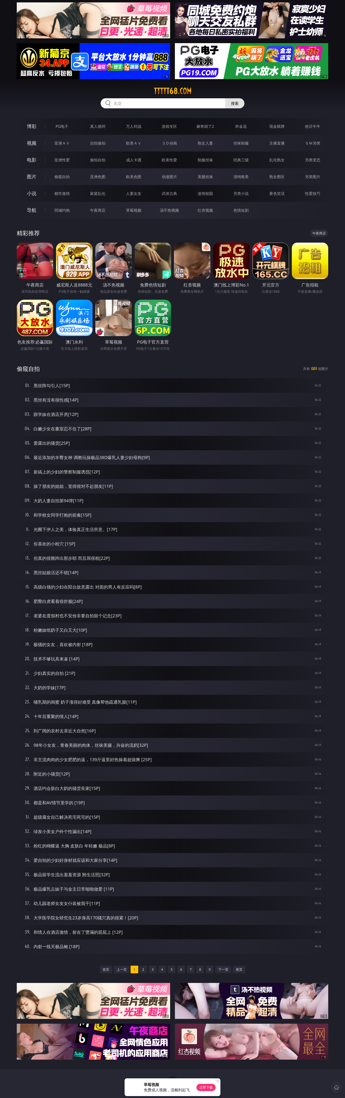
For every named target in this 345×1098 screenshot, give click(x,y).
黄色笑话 (277, 193)
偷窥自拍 (62, 176)
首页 (106, 969)
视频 (31, 143)
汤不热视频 (169, 210)
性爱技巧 (312, 193)
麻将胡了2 (205, 126)
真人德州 (97, 126)
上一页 (122, 969)
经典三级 (241, 160)
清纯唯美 (241, 176)
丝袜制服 (241, 143)
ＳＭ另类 (312, 143)
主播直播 (277, 143)
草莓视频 (133, 210)
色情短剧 (241, 210)
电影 (31, 160)
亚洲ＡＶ (62, 143)
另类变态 (312, 160)
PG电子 (62, 126)
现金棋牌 (277, 126)
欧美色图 (133, 176)
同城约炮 (62, 210)
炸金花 (241, 126)
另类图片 (312, 176)
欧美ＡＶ (133, 143)
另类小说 (241, 193)
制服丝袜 (205, 160)
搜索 (235, 103)
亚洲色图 (97, 176)
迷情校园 (205, 193)
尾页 (239, 969)
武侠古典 (169, 193)
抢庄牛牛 (312, 126)
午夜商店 (97, 210)
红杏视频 (205, 210)
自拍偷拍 (97, 143)
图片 (31, 176)
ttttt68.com (172, 91)
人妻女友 (133, 193)
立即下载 (206, 1087)
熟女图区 (277, 176)
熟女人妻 (205, 143)
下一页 (223, 969)
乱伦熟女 (277, 160)
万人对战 (133, 126)
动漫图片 (169, 176)
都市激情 (62, 193)
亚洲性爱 (62, 160)
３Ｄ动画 (169, 143)
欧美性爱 (169, 160)
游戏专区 (169, 126)
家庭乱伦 (97, 193)
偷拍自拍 (97, 160)
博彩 (31, 126)
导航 (31, 210)
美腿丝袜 (205, 176)
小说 (31, 193)
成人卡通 (133, 160)
